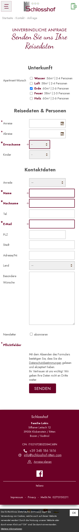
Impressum (17, 497)
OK (74, 513)
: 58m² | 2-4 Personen (50, 83)
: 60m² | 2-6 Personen (51, 89)
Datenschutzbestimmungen (45, 363)
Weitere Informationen (11, 528)
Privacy (32, 497)
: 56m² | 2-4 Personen (53, 78)
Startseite (7, 18)
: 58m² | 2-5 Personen (52, 93)
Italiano (39, 485)
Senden (42, 388)
